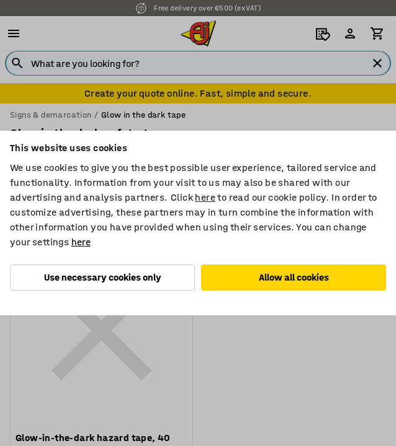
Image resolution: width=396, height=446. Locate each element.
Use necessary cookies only (102, 277)
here (205, 197)
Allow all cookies (294, 277)
